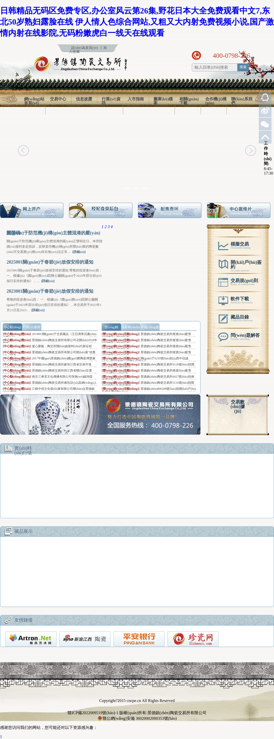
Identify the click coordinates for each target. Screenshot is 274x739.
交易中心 (58, 99)
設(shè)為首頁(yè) (84, 48)
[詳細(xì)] (79, 252)
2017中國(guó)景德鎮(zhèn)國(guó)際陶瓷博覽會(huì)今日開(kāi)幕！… (49, 360)
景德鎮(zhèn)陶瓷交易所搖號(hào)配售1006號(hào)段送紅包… (146, 353)
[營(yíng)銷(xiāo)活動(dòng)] (121, 334)
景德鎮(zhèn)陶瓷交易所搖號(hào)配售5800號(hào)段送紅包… (146, 341)
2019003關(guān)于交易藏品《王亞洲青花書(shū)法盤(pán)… (49, 335)
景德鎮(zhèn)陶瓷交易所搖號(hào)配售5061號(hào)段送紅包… (146, 347)
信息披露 (84, 99)
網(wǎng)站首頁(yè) (34, 101)
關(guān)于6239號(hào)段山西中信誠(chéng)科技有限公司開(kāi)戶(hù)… (145, 360)
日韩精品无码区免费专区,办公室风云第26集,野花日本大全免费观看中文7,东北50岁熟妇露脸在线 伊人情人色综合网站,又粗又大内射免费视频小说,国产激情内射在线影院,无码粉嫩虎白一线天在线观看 (137, 22)
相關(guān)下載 (189, 101)
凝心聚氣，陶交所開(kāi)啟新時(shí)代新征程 (62, 346)
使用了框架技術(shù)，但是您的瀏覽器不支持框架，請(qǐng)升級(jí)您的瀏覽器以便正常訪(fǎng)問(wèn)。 (137, 487)
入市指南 (136, 99)
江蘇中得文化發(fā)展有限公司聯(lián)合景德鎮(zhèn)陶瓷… (49, 390)
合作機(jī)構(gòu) (216, 101)
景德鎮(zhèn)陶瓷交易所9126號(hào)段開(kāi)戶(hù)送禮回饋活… (148, 366)
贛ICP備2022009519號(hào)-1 (92, 713)
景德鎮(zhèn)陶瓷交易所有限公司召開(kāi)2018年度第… (50, 341)
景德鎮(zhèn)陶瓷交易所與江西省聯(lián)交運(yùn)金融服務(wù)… (47, 372)
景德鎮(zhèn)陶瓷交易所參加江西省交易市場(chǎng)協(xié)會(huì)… (47, 366)
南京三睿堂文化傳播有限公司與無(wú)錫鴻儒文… (47, 378)
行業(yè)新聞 (31, 327)
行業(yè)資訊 (111, 101)
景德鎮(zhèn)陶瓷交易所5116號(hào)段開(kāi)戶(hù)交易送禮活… (148, 384)
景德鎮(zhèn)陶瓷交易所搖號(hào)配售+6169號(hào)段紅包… (146, 372)
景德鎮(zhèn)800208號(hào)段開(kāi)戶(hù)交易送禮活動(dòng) (149, 390)
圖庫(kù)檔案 (163, 101)
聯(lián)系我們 (241, 101)
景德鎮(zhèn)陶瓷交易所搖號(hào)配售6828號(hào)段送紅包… (146, 335)
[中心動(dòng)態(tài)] (17, 334)
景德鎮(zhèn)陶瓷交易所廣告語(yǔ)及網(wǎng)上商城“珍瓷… (50, 384)
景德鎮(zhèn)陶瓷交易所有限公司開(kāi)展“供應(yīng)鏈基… (49, 353)
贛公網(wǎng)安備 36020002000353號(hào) (137, 718)
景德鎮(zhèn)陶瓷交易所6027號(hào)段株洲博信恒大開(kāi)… (148, 378)
